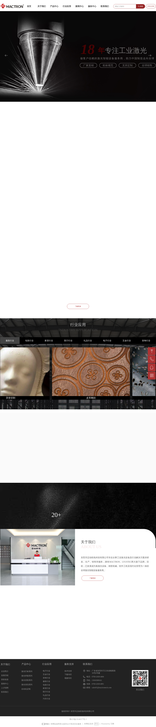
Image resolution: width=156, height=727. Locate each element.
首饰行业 (146, 340)
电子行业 (107, 340)
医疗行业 (68, 340)
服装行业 (10, 340)
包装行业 (29, 340)
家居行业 (49, 340)
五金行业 (127, 340)
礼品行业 (88, 340)
